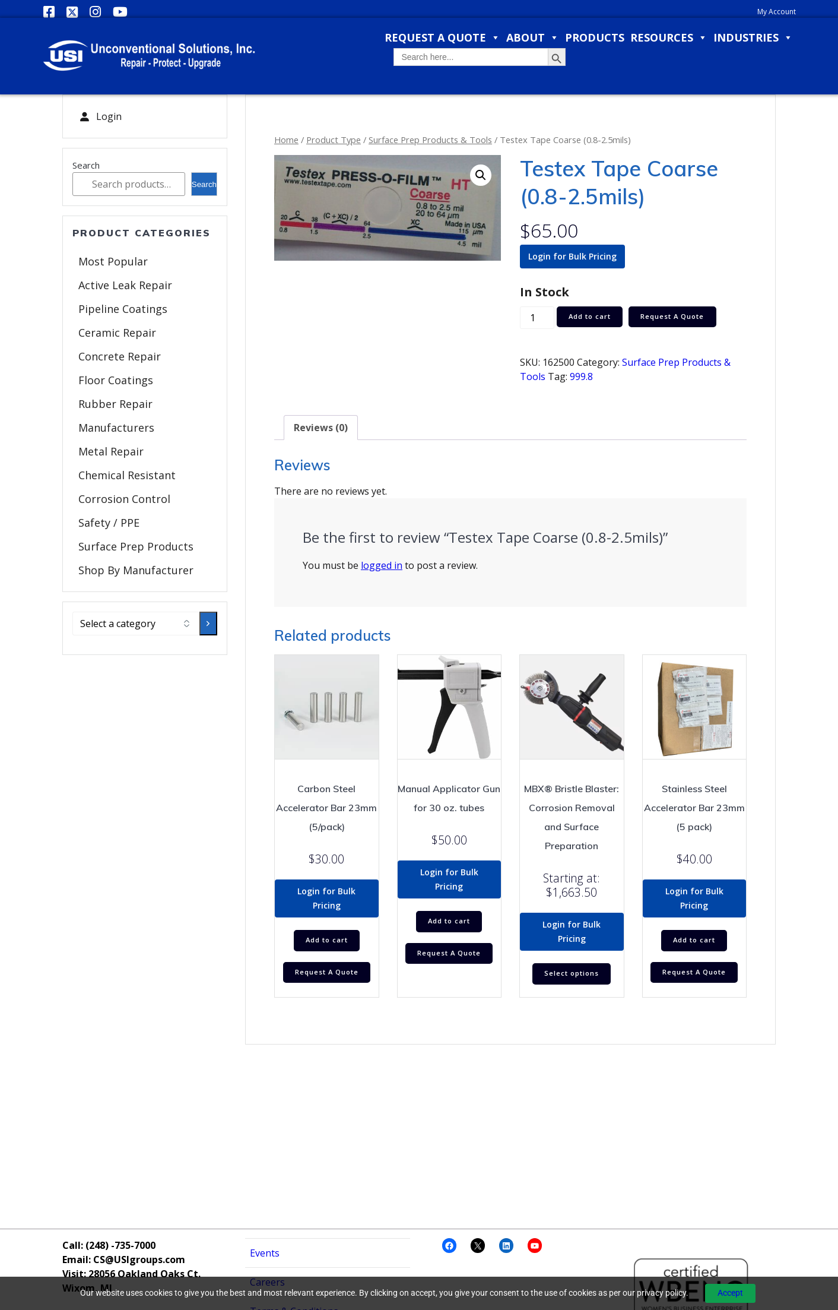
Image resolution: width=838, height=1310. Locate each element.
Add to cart (591, 317)
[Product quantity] (537, 318)
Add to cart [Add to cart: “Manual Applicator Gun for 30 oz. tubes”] (449, 922)
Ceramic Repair (117, 332)
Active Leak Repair (125, 285)
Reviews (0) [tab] (321, 427)
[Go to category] (208, 623)
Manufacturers (116, 427)
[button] (480, 175)
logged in (381, 565)
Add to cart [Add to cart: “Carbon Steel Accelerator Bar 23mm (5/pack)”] (326, 941)
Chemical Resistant (127, 475)
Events (265, 1253)
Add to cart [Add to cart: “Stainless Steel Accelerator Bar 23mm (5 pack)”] (694, 941)
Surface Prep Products (135, 546)
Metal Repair (111, 451)
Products (594, 37)
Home (286, 139)
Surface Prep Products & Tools (430, 139)
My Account (776, 12)
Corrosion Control (124, 499)
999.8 (581, 376)
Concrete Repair (119, 356)
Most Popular (113, 261)
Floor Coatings (115, 380)
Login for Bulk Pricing (572, 256)
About (532, 37)
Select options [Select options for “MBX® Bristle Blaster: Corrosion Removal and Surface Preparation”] (571, 974)
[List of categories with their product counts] (135, 623)
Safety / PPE (108, 522)
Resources (668, 37)
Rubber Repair (115, 404)
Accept (730, 1293)
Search (86, 165)
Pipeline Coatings (122, 309)
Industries (753, 37)
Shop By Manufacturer (135, 570)
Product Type (333, 139)
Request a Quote (442, 37)
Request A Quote (678, 317)
